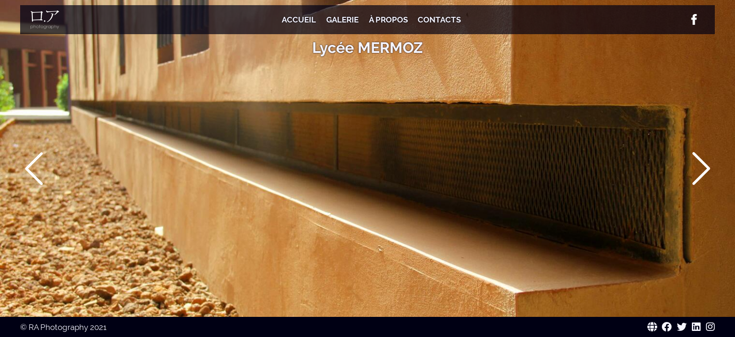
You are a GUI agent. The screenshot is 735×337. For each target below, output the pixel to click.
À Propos (388, 19)
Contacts (439, 19)
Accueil (299, 19)
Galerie (342, 19)
